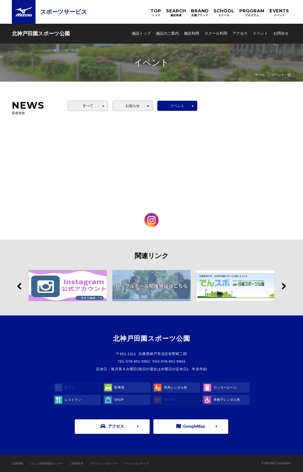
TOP (156, 12)
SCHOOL (224, 12)
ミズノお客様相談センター (46, 463)
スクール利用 (216, 33)
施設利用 (191, 33)
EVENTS (279, 12)
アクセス (240, 33)
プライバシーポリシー (103, 463)
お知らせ (132, 106)
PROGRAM (252, 12)
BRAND (200, 12)
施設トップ (141, 33)
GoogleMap (190, 426)
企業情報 (17, 463)
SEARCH (176, 12)
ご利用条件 (76, 463)
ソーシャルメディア (136, 463)
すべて (88, 106)
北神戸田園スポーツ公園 (41, 34)
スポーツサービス (63, 12)
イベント (260, 33)
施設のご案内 (167, 33)
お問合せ (281, 33)
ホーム (260, 75)
